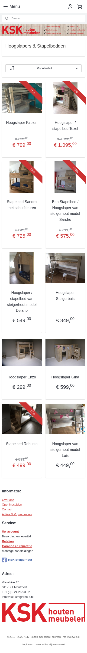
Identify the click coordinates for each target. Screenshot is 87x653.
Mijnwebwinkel (57, 644)
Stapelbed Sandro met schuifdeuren (22, 205)
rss (64, 636)
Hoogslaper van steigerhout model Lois (65, 450)
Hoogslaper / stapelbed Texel (65, 126)
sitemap (56, 636)
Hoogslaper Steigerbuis (65, 296)
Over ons (8, 500)
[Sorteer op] (43, 68)
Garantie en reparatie (17, 546)
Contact (7, 509)
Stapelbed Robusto (22, 444)
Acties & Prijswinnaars (17, 514)
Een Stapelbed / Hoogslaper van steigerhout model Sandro (65, 211)
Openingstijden (12, 504)
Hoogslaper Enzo (21, 377)
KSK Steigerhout (17, 560)
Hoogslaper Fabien (21, 123)
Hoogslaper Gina (65, 377)
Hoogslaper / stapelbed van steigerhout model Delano (21, 301)
